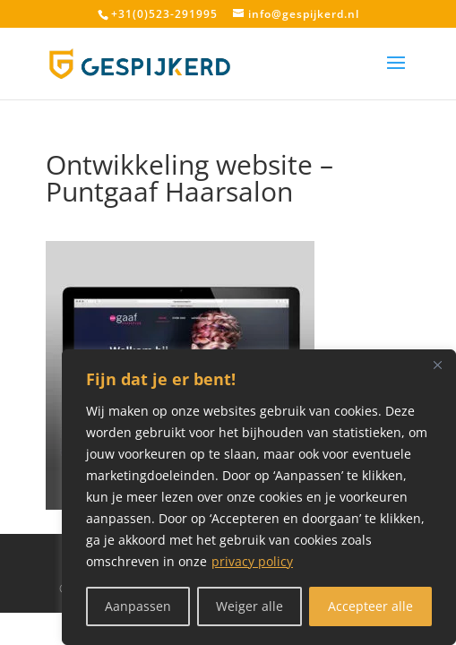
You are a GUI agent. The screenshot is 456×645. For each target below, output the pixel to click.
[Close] (437, 364)
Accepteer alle (370, 606)
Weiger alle (249, 606)
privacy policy (252, 561)
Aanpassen (138, 606)
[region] (259, 497)
